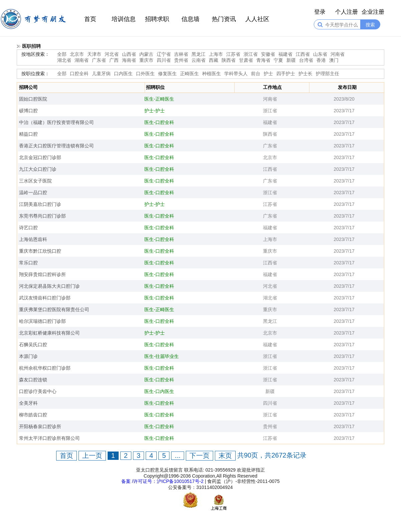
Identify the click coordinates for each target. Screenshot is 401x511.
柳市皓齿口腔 (33, 414)
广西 (114, 60)
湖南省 (82, 60)
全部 (61, 54)
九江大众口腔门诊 (37, 169)
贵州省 (181, 60)
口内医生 (123, 73)
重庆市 (146, 60)
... (177, 455)
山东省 (320, 54)
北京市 (77, 54)
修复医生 (167, 73)
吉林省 (181, 54)
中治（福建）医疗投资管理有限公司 (56, 122)
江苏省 (233, 54)
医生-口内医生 (159, 391)
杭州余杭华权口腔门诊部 (45, 368)
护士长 (305, 73)
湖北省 (64, 60)
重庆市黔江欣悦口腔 (40, 251)
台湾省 (306, 60)
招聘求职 (157, 19)
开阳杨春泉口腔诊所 (40, 426)
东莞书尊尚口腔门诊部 (42, 216)
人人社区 (257, 19)
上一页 (92, 455)
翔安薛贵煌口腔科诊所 (42, 274)
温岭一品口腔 (33, 192)
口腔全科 (79, 73)
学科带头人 (236, 73)
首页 (90, 19)
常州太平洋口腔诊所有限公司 (49, 438)
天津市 (94, 54)
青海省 (263, 60)
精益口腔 (28, 134)
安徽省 (268, 54)
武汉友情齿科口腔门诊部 (45, 297)
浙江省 (251, 54)
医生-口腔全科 (159, 122)
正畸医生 (189, 73)
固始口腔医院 (33, 99)
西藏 (213, 60)
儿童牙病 (101, 73)
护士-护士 (154, 110)
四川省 (164, 60)
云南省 (198, 60)
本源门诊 (28, 356)
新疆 (291, 60)
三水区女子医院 (35, 180)
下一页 (199, 455)
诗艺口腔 (28, 227)
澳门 (334, 60)
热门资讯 (224, 19)
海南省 (129, 60)
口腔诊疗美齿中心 (37, 391)
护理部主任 (327, 73)
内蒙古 (146, 54)
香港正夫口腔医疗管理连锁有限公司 (56, 145)
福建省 (285, 54)
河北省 (112, 54)
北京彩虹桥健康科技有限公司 (49, 333)
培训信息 (124, 19)
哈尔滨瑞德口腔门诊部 (42, 321)
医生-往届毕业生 (161, 356)
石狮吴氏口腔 (33, 344)
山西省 (129, 54)
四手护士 (285, 73)
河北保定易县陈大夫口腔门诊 (49, 286)
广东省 (99, 60)
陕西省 (229, 60)
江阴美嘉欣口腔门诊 (40, 204)
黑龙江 (198, 54)
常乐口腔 (28, 262)
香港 (321, 60)
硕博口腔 (28, 110)
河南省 (337, 54)
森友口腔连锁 (33, 379)
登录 (319, 12)
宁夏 (278, 60)
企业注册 (373, 12)
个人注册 (346, 12)
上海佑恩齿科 (33, 239)
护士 (268, 73)
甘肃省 (246, 60)
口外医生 (145, 73)
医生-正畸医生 (159, 99)
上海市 (216, 54)
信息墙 (190, 19)
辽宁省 (164, 54)
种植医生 (211, 73)
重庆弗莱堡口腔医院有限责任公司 (54, 309)
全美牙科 (28, 403)
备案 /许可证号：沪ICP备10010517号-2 (162, 481)
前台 (255, 73)
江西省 (303, 54)
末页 (225, 455)
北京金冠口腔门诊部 (40, 157)
